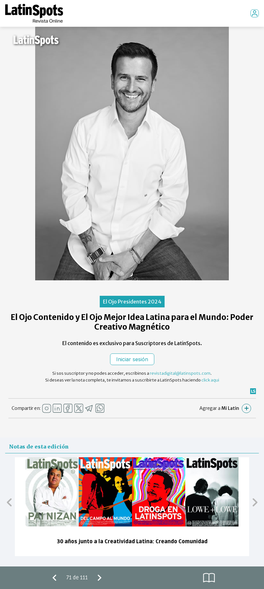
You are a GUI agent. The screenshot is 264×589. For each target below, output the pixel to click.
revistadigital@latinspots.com (180, 373)
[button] (9, 502)
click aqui (210, 380)
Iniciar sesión (132, 359)
